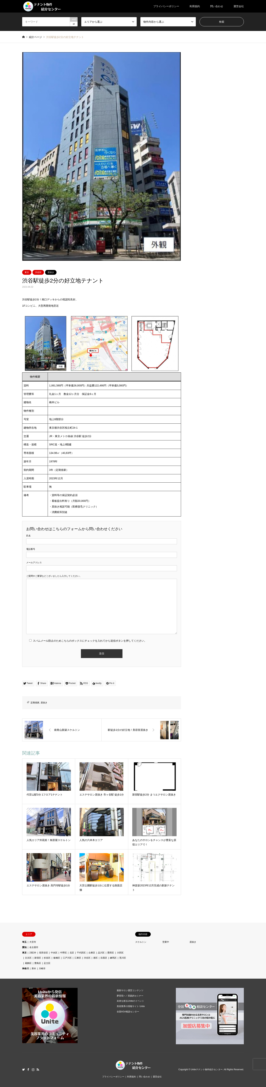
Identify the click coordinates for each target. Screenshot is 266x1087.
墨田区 (110, 952)
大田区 (120, 952)
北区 (72, 952)
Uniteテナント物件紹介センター (207, 1069)
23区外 (32, 952)
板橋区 (56, 958)
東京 (27, 272)
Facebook (28, 1069)
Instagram (33, 1069)
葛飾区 (28, 963)
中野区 (63, 952)
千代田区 (81, 952)
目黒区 (103, 958)
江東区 (77, 958)
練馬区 (113, 958)
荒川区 (122, 958)
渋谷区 (38, 272)
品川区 (101, 952)
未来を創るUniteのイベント (130, 1001)
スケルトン (140, 942)
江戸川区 (67, 958)
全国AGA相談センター (128, 1011)
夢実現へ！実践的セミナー (130, 995)
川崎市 (42, 968)
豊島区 (37, 963)
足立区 (47, 963)
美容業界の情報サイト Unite (131, 1006)
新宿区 (37, 958)
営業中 (165, 942)
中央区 (54, 952)
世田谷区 (43, 952)
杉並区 (47, 958)
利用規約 (195, 6)
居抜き (50, 272)
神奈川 (25, 968)
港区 (95, 958)
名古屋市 (33, 947)
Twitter (23, 1069)
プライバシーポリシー (166, 6)
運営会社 (238, 6)
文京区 (28, 958)
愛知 (24, 947)
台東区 (91, 952)
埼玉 (24, 942)
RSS (38, 1069)
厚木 (34, 968)
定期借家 (34, 702)
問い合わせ (216, 6)
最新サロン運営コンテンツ (130, 990)
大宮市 (32, 942)
